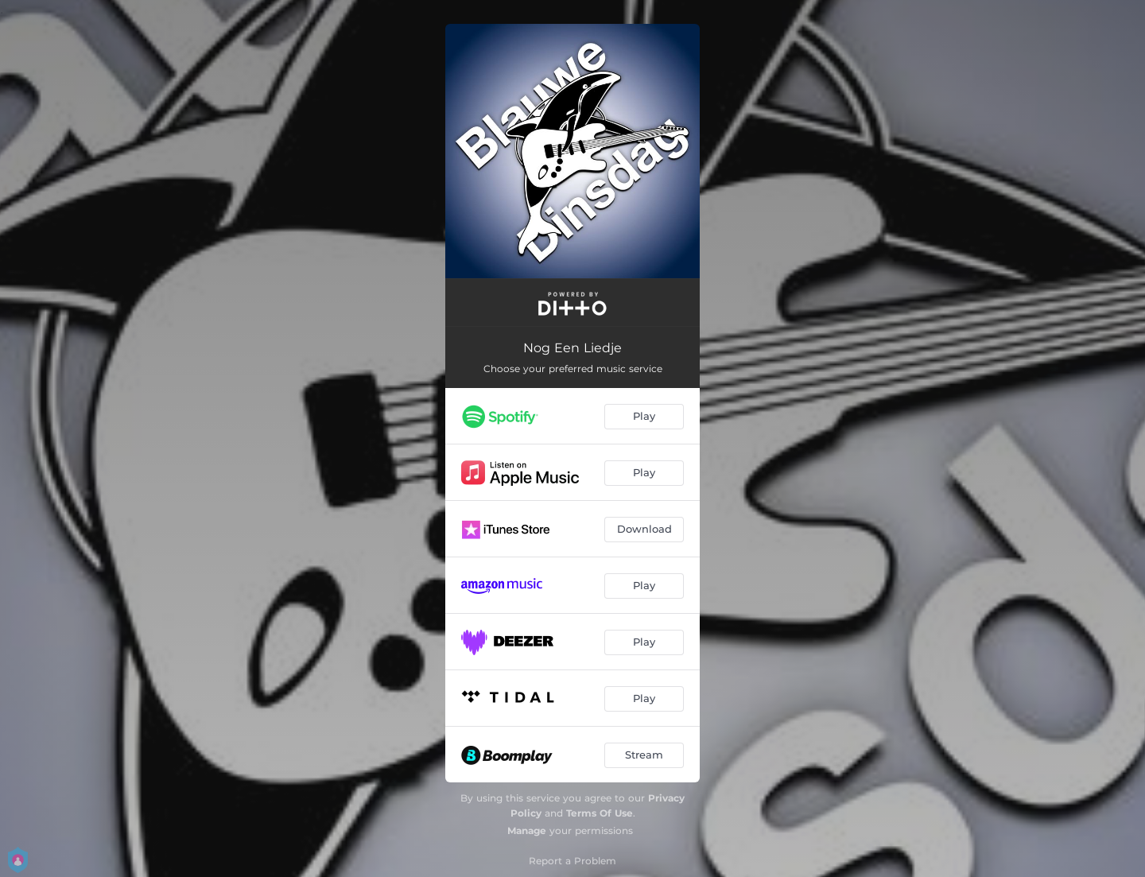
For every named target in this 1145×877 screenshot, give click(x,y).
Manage (526, 830)
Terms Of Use (599, 813)
